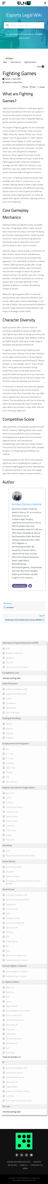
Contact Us (24, 1165)
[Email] (30, 586)
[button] (40, 66)
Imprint (25, 1168)
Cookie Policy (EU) (37, 1165)
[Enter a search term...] (24, 25)
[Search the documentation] (7, 25)
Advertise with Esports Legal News (18, 1162)
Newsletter (37, 1162)
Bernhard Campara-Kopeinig (26, 504)
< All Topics (8, 58)
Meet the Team (12, 1165)
